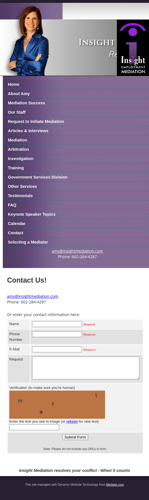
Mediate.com (115, 488)
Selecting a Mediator (28, 242)
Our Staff (17, 112)
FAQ (12, 205)
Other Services (22, 186)
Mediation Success (26, 103)
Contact (15, 233)
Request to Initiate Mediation (36, 121)
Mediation (17, 140)
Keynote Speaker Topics (31, 214)
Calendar (17, 223)
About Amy (19, 93)
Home (13, 84)
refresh (71, 426)
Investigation (20, 158)
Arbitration (18, 149)
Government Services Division (38, 177)
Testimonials (20, 195)
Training (16, 168)
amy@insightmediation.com (77, 251)
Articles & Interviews (28, 131)
